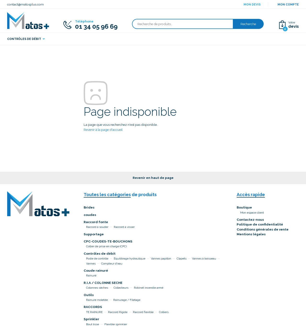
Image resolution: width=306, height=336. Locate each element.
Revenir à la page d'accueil (103, 130)
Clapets (181, 258)
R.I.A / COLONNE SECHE (103, 283)
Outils (89, 295)
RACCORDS (93, 307)
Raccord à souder (97, 227)
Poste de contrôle (97, 258)
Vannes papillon (161, 258)
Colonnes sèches (97, 287)
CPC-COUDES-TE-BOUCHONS (108, 241)
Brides (89, 207)
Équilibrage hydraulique (129, 258)
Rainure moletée (97, 300)
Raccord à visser (124, 227)
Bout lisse (92, 324)
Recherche (248, 24)
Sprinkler (91, 319)
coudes (90, 215)
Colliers (164, 312)
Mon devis (252, 4)
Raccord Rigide (117, 312)
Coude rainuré (96, 270)
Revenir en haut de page (153, 178)
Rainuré (91, 275)
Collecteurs (121, 287)
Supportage (94, 234)
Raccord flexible (143, 312)
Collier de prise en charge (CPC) (106, 246)
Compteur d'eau (111, 263)
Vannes (91, 263)
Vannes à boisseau (204, 258)
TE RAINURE (94, 312)
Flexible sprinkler (115, 324)
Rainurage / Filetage (126, 300)
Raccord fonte (96, 222)
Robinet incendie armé (148, 287)
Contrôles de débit (99, 253)
